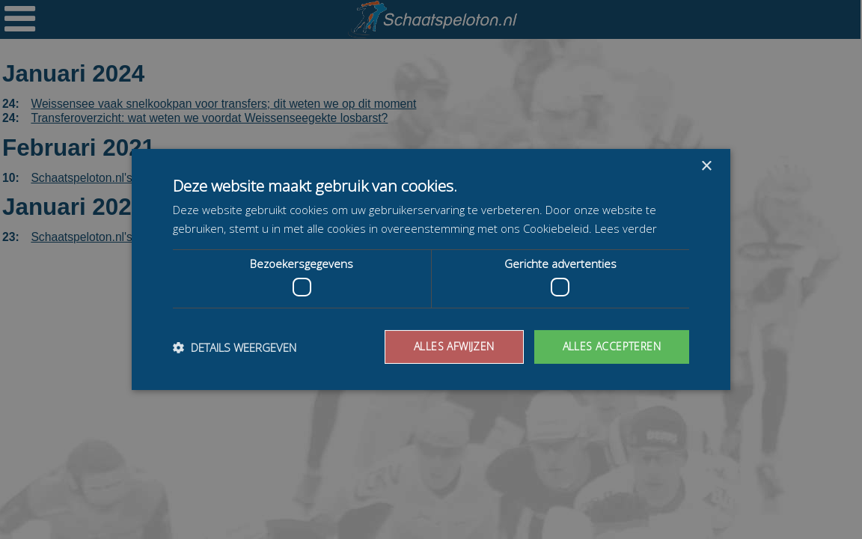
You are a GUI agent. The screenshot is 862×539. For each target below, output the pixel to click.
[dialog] (431, 269)
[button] (240, 347)
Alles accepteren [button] (608, 346)
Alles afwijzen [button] (444, 346)
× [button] (706, 166)
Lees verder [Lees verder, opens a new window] (633, 228)
